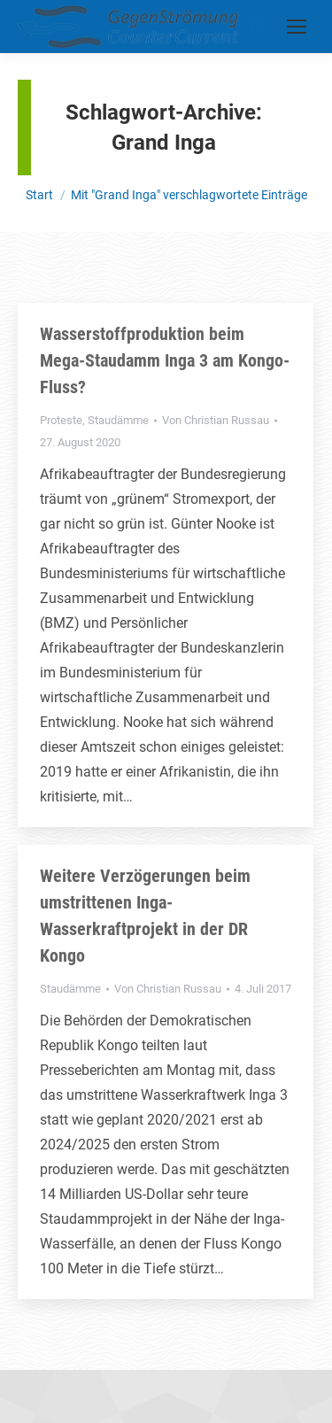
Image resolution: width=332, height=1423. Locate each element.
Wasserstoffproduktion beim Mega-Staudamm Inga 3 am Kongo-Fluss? (165, 360)
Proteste (61, 420)
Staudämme (118, 420)
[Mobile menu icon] (296, 26)
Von (215, 420)
